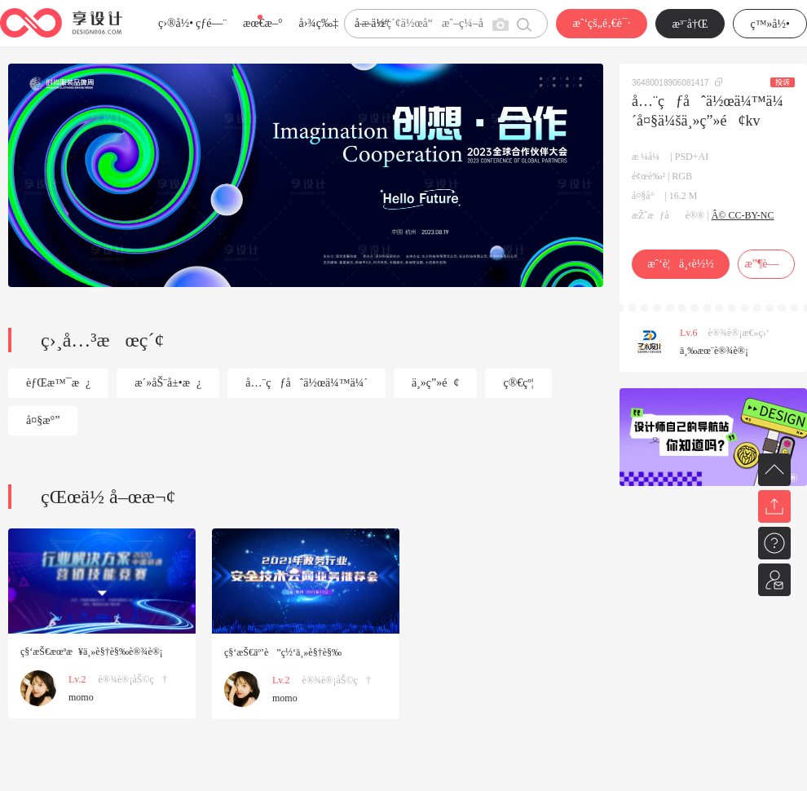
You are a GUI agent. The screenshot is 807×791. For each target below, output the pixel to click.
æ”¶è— (765, 264)
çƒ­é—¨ (211, 23)
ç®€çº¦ (518, 383)
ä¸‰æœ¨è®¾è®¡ (714, 350)
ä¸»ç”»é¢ (436, 383)
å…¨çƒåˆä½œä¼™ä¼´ (306, 383)
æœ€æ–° (262, 23)
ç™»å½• (770, 24)
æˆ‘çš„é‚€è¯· (601, 23)
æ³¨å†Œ (690, 24)
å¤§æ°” (43, 420)
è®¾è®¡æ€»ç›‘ (739, 332)
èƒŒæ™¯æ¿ (58, 383)
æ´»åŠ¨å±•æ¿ (167, 383)
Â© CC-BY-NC (743, 215)
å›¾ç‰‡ (318, 23)
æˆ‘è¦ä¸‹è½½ (680, 264)
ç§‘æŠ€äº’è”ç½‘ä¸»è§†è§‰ (283, 652)
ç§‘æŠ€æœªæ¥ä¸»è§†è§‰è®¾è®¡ (91, 651)
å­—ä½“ (372, 23)
